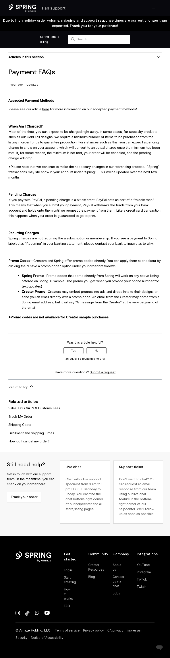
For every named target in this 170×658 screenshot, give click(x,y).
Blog (91, 577)
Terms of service (67, 630)
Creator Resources (96, 567)
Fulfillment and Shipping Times (31, 433)
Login (68, 570)
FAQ (67, 606)
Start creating (70, 579)
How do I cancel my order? (29, 441)
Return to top (21, 386)
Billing (44, 41)
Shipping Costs (19, 425)
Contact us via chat (118, 581)
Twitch (141, 586)
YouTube (143, 565)
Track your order (24, 497)
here (45, 109)
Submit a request (103, 372)
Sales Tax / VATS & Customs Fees (34, 408)
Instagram (144, 572)
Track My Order (20, 416)
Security (21, 637)
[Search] (99, 39)
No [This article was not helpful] (97, 350)
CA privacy (115, 630)
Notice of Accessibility (47, 637)
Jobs (116, 593)
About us (117, 567)
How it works (68, 593)
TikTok (142, 579)
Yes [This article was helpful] (73, 350)
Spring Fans (48, 36)
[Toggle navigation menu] (154, 7)
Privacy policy (93, 630)
